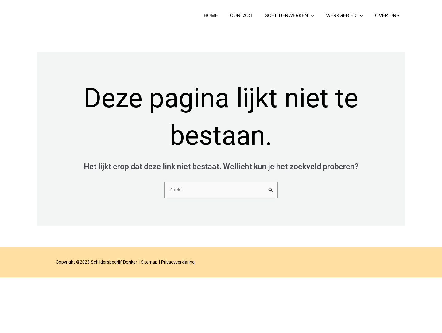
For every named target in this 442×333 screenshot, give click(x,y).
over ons (388, 15)
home (218, 15)
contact (246, 15)
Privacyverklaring (178, 262)
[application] (315, 15)
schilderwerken (293, 15)
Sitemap (149, 262)
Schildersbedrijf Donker (93, 15)
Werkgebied (346, 15)
